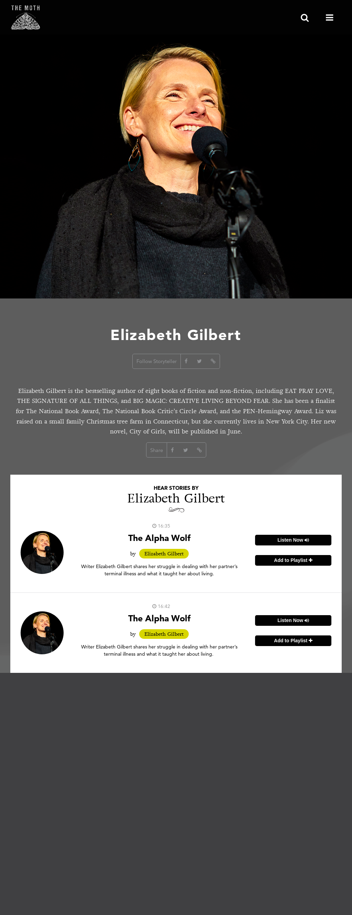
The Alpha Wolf (159, 537)
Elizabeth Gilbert (164, 554)
